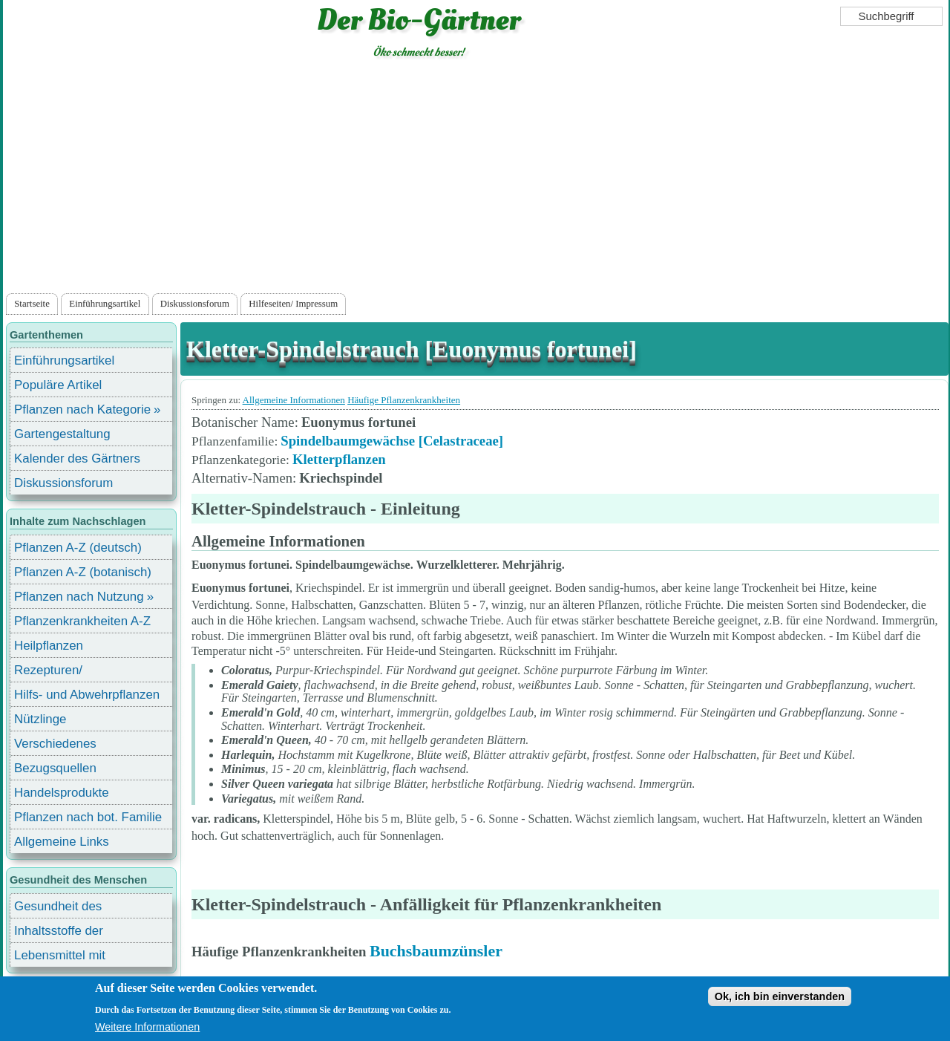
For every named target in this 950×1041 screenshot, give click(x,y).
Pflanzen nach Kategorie (82, 409)
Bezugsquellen (55, 768)
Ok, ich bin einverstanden (780, 996)
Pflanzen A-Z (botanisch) (82, 572)
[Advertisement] (475, 179)
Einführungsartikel (104, 303)
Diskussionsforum (194, 303)
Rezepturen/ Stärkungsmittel (57, 672)
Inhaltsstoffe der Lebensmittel (58, 933)
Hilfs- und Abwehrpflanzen (87, 695)
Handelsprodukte (61, 793)
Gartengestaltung (62, 434)
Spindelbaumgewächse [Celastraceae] (392, 440)
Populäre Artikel (58, 385)
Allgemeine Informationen (294, 399)
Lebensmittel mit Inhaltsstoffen (59, 957)
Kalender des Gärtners (77, 458)
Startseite (32, 303)
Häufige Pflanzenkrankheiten (403, 399)
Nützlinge (40, 719)
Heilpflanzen (48, 646)
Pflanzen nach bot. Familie (88, 817)
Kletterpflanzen (339, 459)
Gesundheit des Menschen (58, 908)
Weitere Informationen (147, 1027)
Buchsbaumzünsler (436, 951)
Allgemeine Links (61, 842)
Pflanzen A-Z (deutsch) (78, 548)
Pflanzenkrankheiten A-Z (82, 621)
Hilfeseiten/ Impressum (293, 303)
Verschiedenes (55, 744)
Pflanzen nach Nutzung (79, 597)
